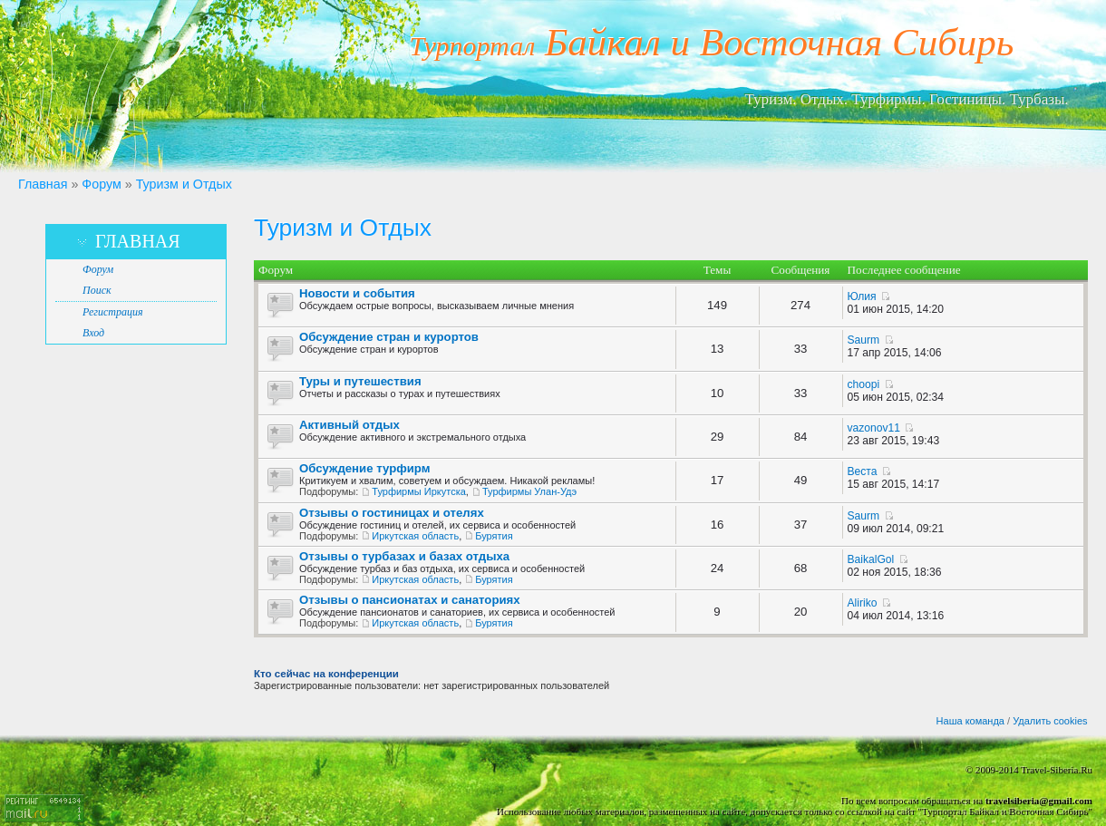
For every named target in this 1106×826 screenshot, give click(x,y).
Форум (101, 184)
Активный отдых (349, 425)
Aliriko (863, 603)
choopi (864, 384)
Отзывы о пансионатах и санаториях (409, 600)
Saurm (864, 340)
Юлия (862, 296)
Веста (863, 471)
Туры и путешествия (360, 381)
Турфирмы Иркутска (418, 491)
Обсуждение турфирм (364, 468)
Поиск (97, 290)
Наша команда (970, 720)
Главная (42, 184)
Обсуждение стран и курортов (389, 337)
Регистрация (112, 312)
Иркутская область (415, 535)
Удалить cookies (1050, 720)
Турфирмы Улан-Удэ (529, 491)
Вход (93, 332)
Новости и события (357, 293)
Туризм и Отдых (184, 184)
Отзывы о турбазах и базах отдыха (404, 556)
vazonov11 (874, 428)
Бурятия (493, 535)
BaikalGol (871, 559)
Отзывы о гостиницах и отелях (391, 513)
